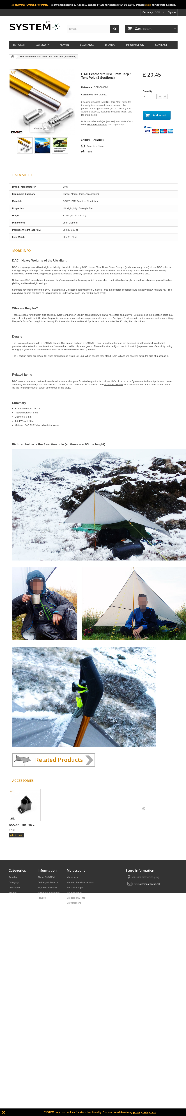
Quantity (147, 91)
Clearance (87, 44)
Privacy (42, 897)
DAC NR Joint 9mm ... (58, 824)
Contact (161, 44)
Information (135, 44)
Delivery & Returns (48, 882)
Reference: (87, 87)
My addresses (74, 892)
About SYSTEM (46, 877)
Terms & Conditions (49, 892)
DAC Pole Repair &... (93, 824)
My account (76, 870)
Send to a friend (95, 146)
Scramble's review (113, 384)
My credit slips (75, 887)
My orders (72, 877)
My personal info (76, 897)
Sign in (172, 12)
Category (42, 44)
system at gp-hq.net (149, 884)
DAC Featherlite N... (21, 824)
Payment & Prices (47, 887)
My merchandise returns (80, 882)
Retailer (19, 44)
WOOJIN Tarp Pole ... (128, 824)
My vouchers (74, 902)
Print (89, 151)
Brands (110, 44)
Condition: (87, 94)
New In (64, 44)
